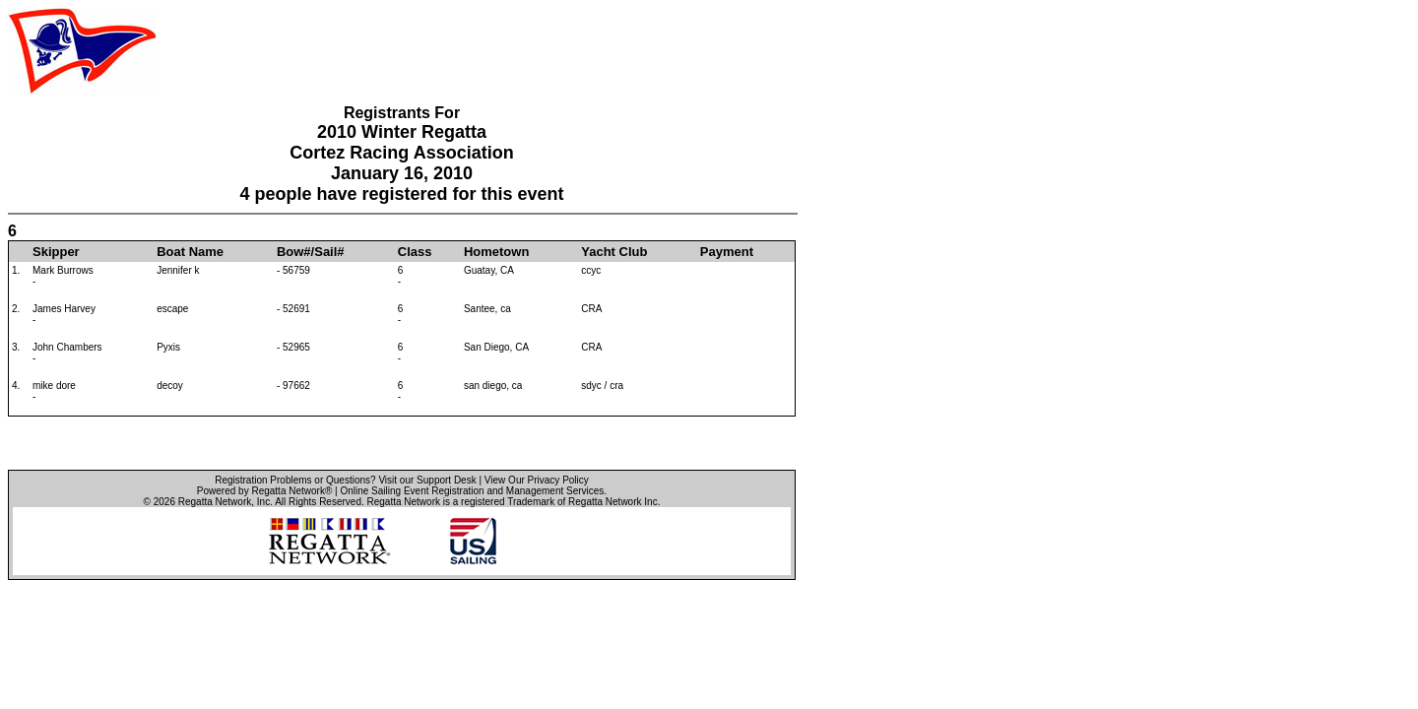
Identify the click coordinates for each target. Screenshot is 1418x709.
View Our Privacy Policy (536, 480)
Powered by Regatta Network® (264, 490)
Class (415, 251)
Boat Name (190, 251)
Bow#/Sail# (311, 251)
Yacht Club (614, 251)
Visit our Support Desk (427, 480)
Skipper (56, 251)
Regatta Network (214, 501)
